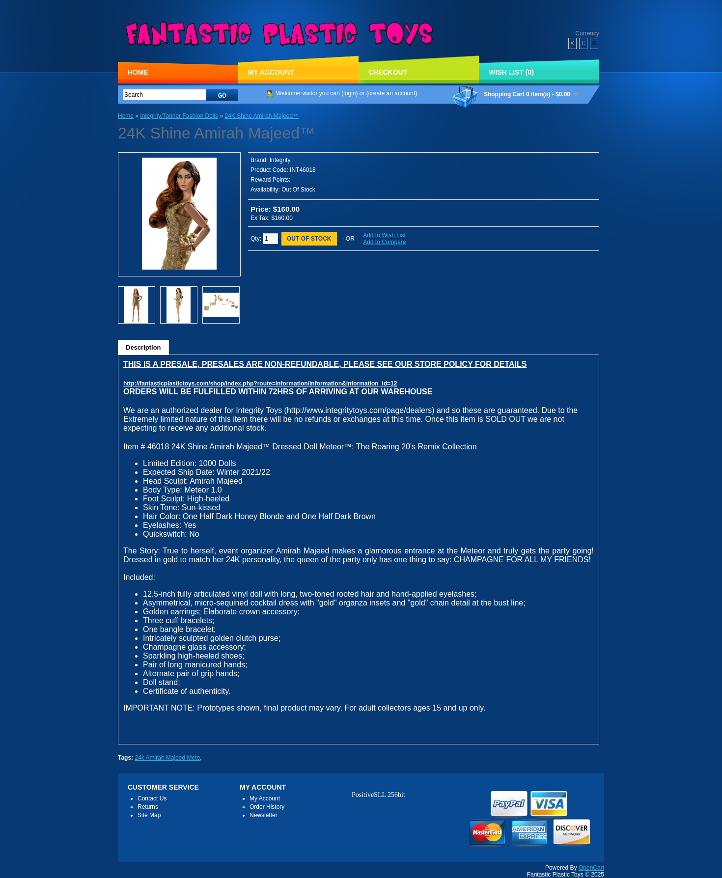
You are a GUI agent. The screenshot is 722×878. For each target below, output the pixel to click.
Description (143, 347)
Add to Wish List (384, 235)
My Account (271, 72)
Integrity (280, 160)
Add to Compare (384, 242)
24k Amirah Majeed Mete (167, 757)
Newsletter (264, 815)
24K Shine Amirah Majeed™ (261, 115)
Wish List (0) (511, 72)
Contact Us (152, 798)
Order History (267, 806)
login (349, 93)
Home (138, 72)
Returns (148, 806)
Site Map (149, 815)
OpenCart (591, 867)
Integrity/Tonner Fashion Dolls (179, 115)
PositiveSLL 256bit (378, 794)
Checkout (387, 72)
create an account (391, 93)
